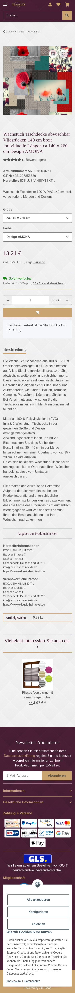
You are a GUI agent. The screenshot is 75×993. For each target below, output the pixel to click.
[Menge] (30, 300)
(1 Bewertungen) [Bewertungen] (24, 159)
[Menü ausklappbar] (5, 2)
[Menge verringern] (8, 300)
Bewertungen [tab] (44, 349)
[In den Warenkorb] (6, 44)
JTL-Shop (45, 988)
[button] (50, 4)
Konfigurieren (38, 912)
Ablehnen (38, 924)
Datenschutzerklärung (19, 755)
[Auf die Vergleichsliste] (53, 53)
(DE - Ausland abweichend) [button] (48, 283)
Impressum (14, 981)
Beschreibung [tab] (14, 349)
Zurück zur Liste (15, 31)
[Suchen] (32, 15)
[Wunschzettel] (58, 4)
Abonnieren (57, 775)
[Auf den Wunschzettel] (63, 53)
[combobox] (37, 218)
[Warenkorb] (67, 4)
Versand (39, 262)
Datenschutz (32, 981)
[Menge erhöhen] (67, 300)
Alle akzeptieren (38, 900)
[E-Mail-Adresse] (22, 775)
